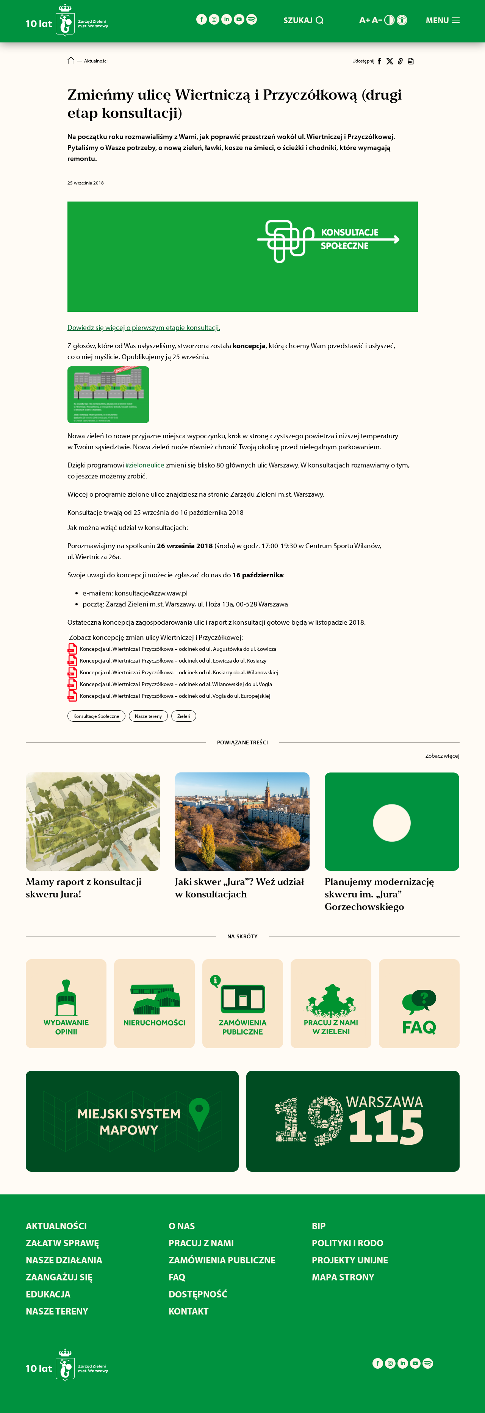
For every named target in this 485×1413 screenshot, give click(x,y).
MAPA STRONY (343, 1277)
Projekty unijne (350, 1260)
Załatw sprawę (62, 1243)
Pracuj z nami (201, 1243)
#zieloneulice (144, 464)
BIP (319, 1226)
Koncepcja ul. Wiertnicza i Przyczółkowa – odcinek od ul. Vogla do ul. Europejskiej (175, 695)
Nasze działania (64, 1260)
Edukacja (48, 1294)
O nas (182, 1226)
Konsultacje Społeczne (96, 716)
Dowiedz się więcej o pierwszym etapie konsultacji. (143, 327)
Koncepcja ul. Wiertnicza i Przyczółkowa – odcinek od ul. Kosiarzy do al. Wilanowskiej (179, 672)
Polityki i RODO (347, 1243)
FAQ (177, 1277)
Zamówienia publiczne (222, 1260)
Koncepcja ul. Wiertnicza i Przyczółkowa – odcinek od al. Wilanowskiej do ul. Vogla (176, 684)
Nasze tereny (148, 716)
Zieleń (183, 716)
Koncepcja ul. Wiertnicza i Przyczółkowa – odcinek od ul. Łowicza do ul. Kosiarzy (173, 660)
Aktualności (56, 1226)
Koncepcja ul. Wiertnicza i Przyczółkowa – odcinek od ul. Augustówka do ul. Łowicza (178, 648)
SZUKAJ (303, 20)
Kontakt (189, 1311)
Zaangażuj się (59, 1277)
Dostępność (198, 1294)
